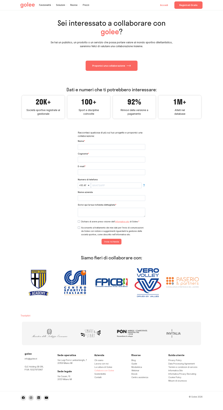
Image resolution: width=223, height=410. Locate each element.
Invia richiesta (111, 241)
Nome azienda (85, 192)
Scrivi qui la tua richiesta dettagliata (96, 205)
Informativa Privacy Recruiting (182, 374)
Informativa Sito (175, 370)
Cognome (83, 154)
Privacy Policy (175, 360)
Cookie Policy (174, 377)
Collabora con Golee (104, 370)
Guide (134, 363)
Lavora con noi (101, 363)
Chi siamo (98, 360)
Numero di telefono (88, 179)
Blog (133, 360)
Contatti (98, 377)
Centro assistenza (139, 377)
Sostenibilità (100, 374)
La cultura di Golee (103, 367)
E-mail (81, 166)
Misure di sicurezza (177, 380)
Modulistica (136, 367)
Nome (81, 141)
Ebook (134, 374)
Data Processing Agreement (181, 363)
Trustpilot (25, 315)
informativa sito (122, 221)
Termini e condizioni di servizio (182, 367)
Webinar (135, 370)
